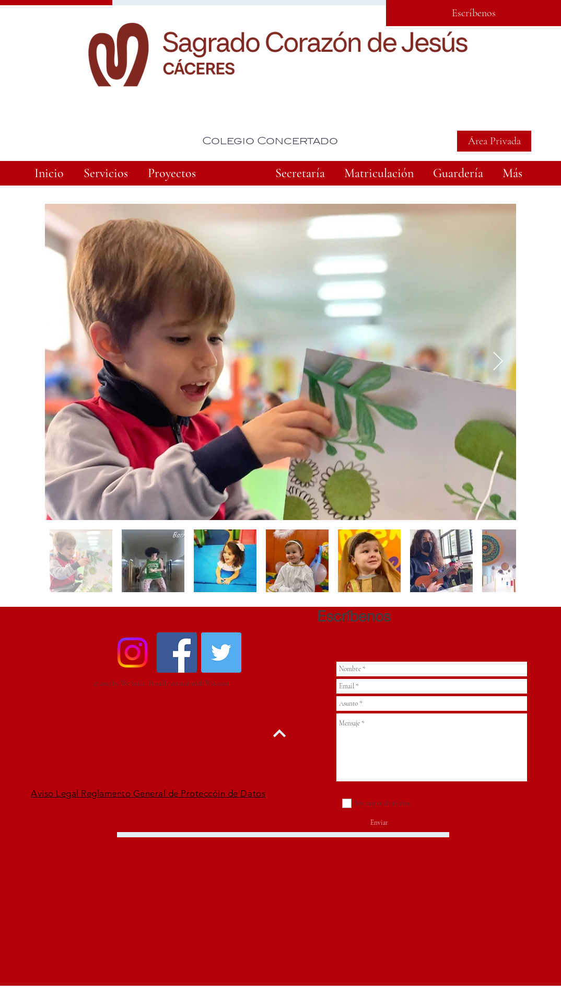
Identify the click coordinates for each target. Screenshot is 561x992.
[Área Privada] (494, 141)
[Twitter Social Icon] (221, 652)
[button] (378, 173)
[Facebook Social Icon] (177, 652)
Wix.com (217, 683)
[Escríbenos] (473, 13)
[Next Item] (498, 362)
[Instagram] (132, 652)
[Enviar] (379, 822)
